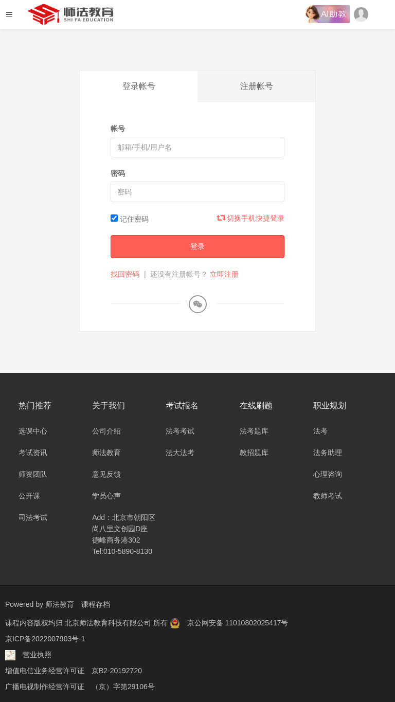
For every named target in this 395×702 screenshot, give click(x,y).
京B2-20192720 (117, 668)
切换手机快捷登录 (251, 218)
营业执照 (37, 653)
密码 (118, 173)
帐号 (118, 128)
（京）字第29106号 (123, 684)
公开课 (29, 496)
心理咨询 (327, 474)
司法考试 (33, 517)
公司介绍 (106, 431)
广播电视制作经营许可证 (44, 684)
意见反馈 (106, 474)
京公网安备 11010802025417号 (238, 622)
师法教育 (106, 452)
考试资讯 (33, 452)
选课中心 (33, 431)
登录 (197, 246)
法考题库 (254, 431)
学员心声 (106, 496)
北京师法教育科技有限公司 (109, 622)
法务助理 (327, 452)
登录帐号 (138, 86)
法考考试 (180, 431)
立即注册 (224, 274)
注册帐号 (256, 86)
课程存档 (95, 604)
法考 (320, 431)
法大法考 (180, 452)
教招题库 (254, 452)
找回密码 (125, 274)
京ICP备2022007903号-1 (45, 638)
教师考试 (327, 496)
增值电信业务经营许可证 (44, 668)
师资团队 (33, 474)
